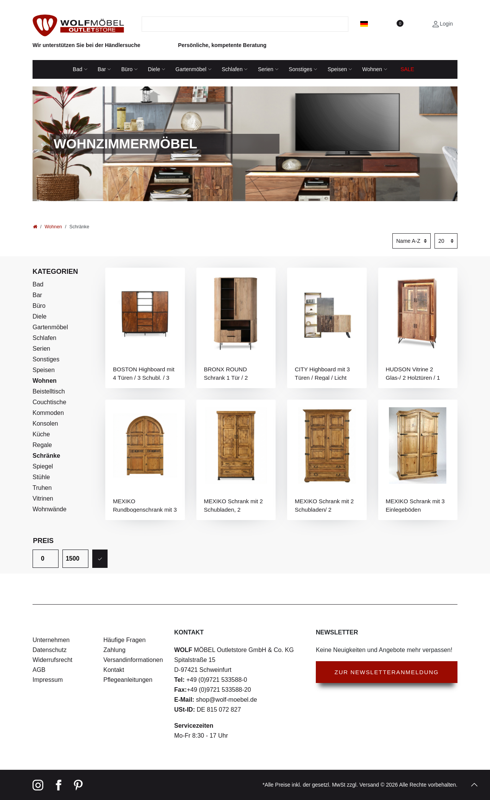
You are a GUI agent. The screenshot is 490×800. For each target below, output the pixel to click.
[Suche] (343, 24)
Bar (102, 69)
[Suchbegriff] (240, 24)
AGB (39, 670)
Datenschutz (50, 650)
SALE (407, 69)
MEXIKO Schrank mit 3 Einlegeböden (415, 505)
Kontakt (113, 670)
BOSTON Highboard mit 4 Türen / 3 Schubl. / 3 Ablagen (144, 373)
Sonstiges (300, 69)
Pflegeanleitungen (127, 679)
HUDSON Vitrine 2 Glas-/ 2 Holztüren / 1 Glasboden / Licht (413, 373)
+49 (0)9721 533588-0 (216, 679)
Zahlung (114, 650)
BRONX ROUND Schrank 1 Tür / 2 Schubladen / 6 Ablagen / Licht (236, 373)
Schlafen (232, 69)
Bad (77, 69)
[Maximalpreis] (75, 558)
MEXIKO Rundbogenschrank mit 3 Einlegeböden (145, 505)
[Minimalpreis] (45, 558)
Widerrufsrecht (52, 660)
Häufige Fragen (124, 640)
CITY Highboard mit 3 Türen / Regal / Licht (322, 373)
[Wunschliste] (399, 24)
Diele (154, 69)
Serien (265, 69)
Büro (127, 69)
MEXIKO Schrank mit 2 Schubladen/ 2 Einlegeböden (324, 505)
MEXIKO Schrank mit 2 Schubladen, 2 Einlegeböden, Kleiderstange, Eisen (233, 505)
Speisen (337, 69)
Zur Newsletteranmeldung (387, 672)
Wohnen (372, 69)
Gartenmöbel (190, 69)
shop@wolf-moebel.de (225, 699)
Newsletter (337, 632)
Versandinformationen (133, 660)
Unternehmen (51, 640)
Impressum (48, 679)
